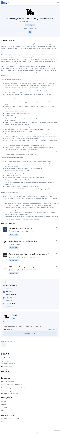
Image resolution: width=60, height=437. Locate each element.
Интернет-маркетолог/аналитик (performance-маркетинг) (29, 254)
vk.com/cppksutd (6, 369)
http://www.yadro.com (30, 333)
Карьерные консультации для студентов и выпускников (9, 392)
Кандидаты (4, 404)
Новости (3, 401)
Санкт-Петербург (26, 21)
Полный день (30, 25)
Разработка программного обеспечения (15, 324)
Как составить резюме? (7, 381)
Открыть (14, 318)
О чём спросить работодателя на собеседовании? (15, 388)
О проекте (4, 407)
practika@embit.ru (6, 366)
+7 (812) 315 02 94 (7, 357)
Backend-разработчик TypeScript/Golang (23, 241)
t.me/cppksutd (5, 371)
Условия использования (8, 422)
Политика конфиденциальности (10, 418)
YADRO (14, 315)
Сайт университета (6, 425)
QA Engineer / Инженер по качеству (21, 267)
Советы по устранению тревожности (11, 384)
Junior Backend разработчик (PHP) (21, 228)
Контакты (3, 410)
